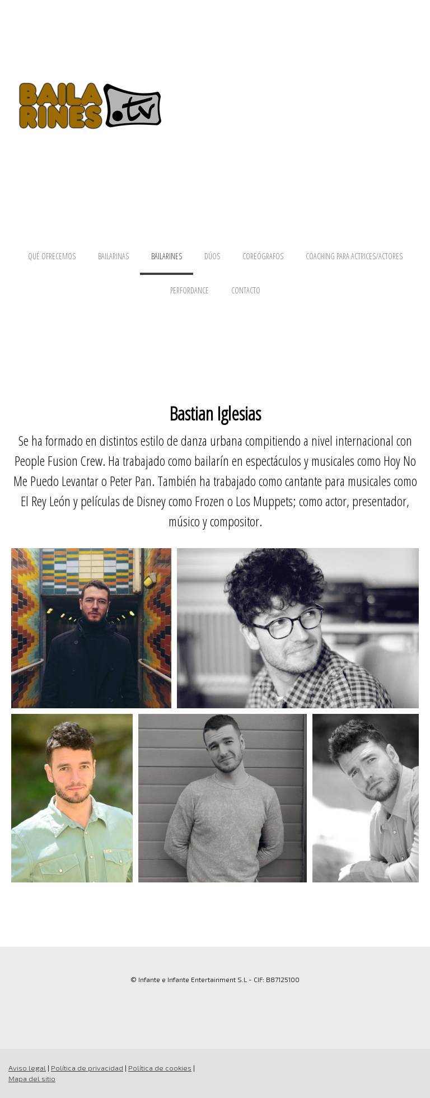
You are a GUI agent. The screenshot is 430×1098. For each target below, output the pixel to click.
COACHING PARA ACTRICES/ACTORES (354, 256)
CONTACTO (245, 290)
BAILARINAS (113, 256)
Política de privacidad (87, 1067)
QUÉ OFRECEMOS (52, 256)
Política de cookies (159, 1067)
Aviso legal (27, 1067)
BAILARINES (166, 256)
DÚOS (212, 256)
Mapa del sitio (31, 1078)
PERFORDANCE (189, 290)
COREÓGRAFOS (262, 256)
